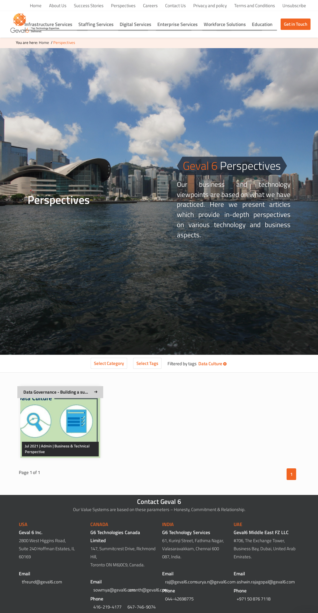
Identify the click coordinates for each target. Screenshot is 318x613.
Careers (150, 5)
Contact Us (175, 5)
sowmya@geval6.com (114, 589)
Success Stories (89, 5)
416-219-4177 (107, 606)
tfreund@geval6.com (42, 581)
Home (36, 5)
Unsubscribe (294, 5)
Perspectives (123, 5)
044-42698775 (179, 598)
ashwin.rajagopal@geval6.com (266, 581)
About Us (57, 5)
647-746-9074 (141, 606)
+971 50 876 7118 (253, 598)
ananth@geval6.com (148, 589)
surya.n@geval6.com (216, 581)
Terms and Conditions (254, 5)
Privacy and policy (210, 5)
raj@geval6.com (180, 581)
